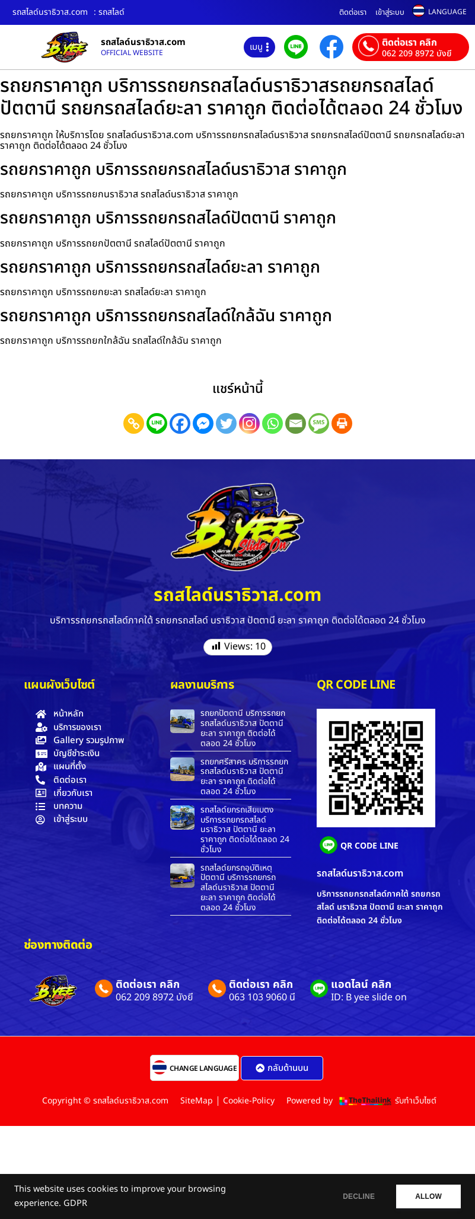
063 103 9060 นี (262, 997)
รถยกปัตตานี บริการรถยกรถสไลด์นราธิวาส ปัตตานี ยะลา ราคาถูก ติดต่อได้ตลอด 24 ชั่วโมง (242, 728)
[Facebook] (180, 423)
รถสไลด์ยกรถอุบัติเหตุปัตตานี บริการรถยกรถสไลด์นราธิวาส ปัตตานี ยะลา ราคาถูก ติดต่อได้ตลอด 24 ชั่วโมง (238, 888)
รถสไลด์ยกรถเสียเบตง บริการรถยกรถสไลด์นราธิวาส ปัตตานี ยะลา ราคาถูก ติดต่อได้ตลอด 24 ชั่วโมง (244, 830)
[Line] (156, 423)
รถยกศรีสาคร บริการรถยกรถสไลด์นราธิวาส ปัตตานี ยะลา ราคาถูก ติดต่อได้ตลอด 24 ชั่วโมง (244, 777)
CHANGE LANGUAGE (203, 1068)
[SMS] (318, 423)
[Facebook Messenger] (203, 423)
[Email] (295, 423)
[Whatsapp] (272, 423)
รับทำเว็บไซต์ (415, 1101)
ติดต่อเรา (352, 12)
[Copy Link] (133, 423)
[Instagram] (249, 423)
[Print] (341, 423)
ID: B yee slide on (369, 997)
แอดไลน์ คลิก (361, 985)
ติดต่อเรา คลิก (409, 43)
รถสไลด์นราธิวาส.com (143, 42)
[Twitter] (226, 423)
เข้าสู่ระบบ (389, 12)
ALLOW (426, 1196)
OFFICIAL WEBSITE (132, 52)
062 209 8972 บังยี (416, 54)
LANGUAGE (447, 12)
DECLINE (353, 1196)
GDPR (75, 1203)
